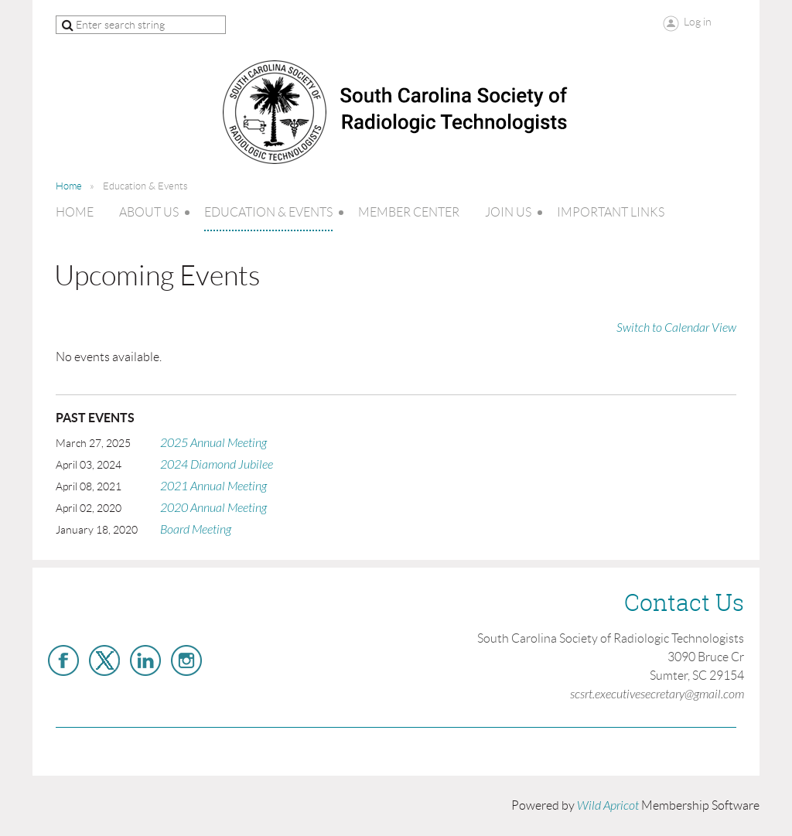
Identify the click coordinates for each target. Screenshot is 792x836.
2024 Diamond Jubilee (216, 465)
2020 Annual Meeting (213, 508)
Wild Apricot (608, 806)
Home (69, 186)
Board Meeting (195, 530)
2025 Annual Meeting (213, 443)
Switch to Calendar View (676, 328)
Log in (698, 21)
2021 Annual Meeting (213, 486)
